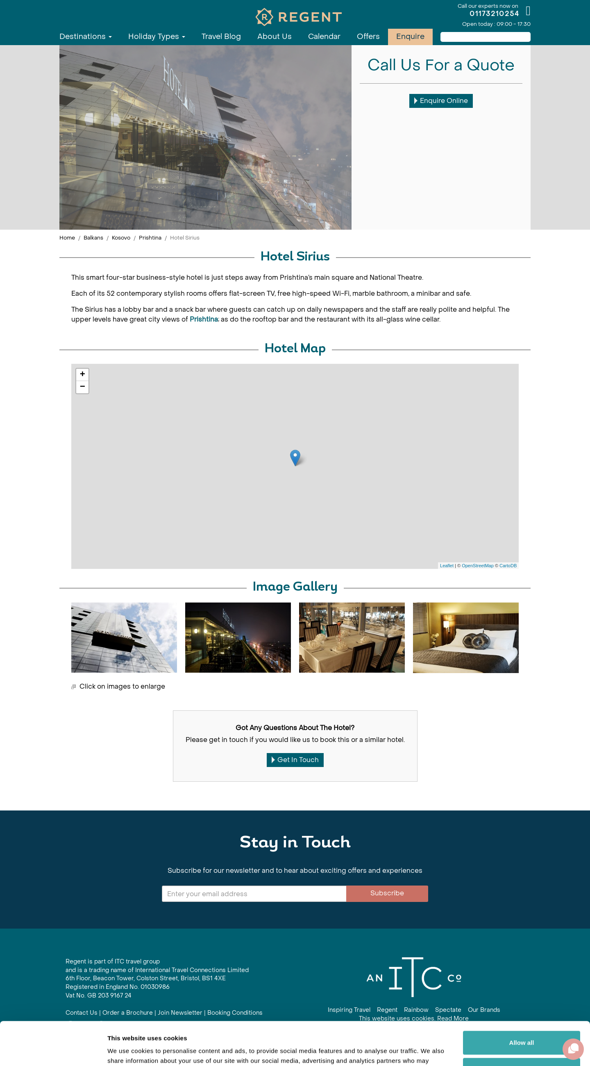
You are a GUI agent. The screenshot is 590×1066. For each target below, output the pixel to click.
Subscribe (387, 893)
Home (67, 237)
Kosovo (121, 237)
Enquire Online (441, 100)
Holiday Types (156, 36)
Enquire (410, 36)
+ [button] (82, 375)
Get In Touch (295, 760)
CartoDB (508, 565)
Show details (126, 1049)
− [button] (82, 387)
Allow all (521, 999)
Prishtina (150, 237)
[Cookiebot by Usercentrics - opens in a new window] (53, 1050)
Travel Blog (221, 36)
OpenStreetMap (478, 565)
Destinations (85, 36)
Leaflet (447, 565)
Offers (368, 36)
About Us (274, 36)
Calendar (324, 36)
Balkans (93, 237)
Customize (522, 1026)
